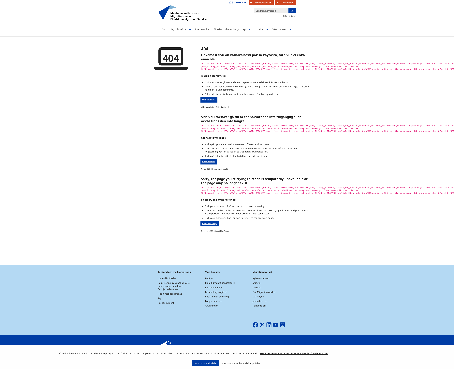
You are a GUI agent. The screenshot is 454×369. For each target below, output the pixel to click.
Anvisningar (211, 305)
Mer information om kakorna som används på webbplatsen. (294, 353)
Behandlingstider (214, 287)
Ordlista (257, 287)
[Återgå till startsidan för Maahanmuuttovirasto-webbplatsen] (182, 17)
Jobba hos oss (260, 301)
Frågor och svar (213, 301)
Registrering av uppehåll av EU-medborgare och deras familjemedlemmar (174, 286)
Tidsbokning (287, 2)
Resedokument (166, 302)
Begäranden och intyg (217, 296)
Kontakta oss (260, 305)
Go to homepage (209, 223)
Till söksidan (289, 15)
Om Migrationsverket (264, 292)
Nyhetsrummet (261, 278)
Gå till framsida (208, 161)
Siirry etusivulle (209, 99)
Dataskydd (258, 296)
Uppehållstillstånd (167, 278)
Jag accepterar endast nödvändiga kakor (241, 363)
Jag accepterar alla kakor (205, 363)
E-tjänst (209, 278)
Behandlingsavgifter (216, 292)
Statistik (257, 282)
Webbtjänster (264, 2)
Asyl (160, 298)
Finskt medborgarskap (170, 293)
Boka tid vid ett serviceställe (220, 282)
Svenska (240, 2)
